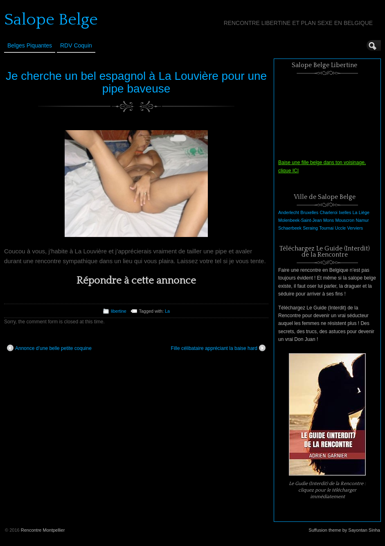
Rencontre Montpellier (43, 530)
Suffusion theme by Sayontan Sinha (344, 530)
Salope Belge (51, 20)
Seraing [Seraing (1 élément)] (310, 228)
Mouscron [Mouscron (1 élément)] (344, 220)
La (167, 311)
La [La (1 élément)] (355, 212)
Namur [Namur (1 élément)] (362, 220)
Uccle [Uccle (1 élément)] (340, 228)
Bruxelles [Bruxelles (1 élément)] (309, 212)
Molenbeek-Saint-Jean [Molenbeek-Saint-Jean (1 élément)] (300, 220)
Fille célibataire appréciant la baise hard (218, 348)
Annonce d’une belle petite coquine (49, 348)
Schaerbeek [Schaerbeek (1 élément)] (290, 228)
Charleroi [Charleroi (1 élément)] (328, 212)
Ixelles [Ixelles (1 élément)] (345, 212)
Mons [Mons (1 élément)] (328, 220)
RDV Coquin (76, 45)
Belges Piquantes (29, 45)
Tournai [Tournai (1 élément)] (326, 228)
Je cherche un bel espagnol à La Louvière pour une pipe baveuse (136, 82)
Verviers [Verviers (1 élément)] (355, 228)
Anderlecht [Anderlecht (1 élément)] (288, 212)
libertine (118, 311)
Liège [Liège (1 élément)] (364, 212)
